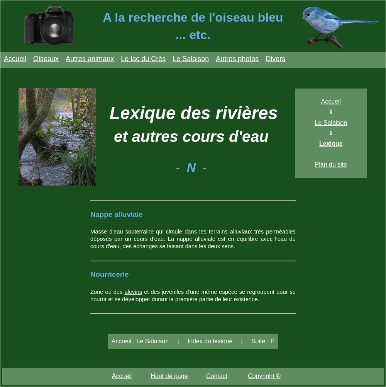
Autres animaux (90, 59)
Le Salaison (191, 59)
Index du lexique (210, 341)
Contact (216, 376)
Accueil (15, 59)
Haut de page (169, 376)
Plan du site (331, 164)
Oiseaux (46, 59)
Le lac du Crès (143, 59)
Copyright (264, 376)
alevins (133, 292)
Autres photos (237, 59)
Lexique (330, 143)
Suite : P (262, 341)
